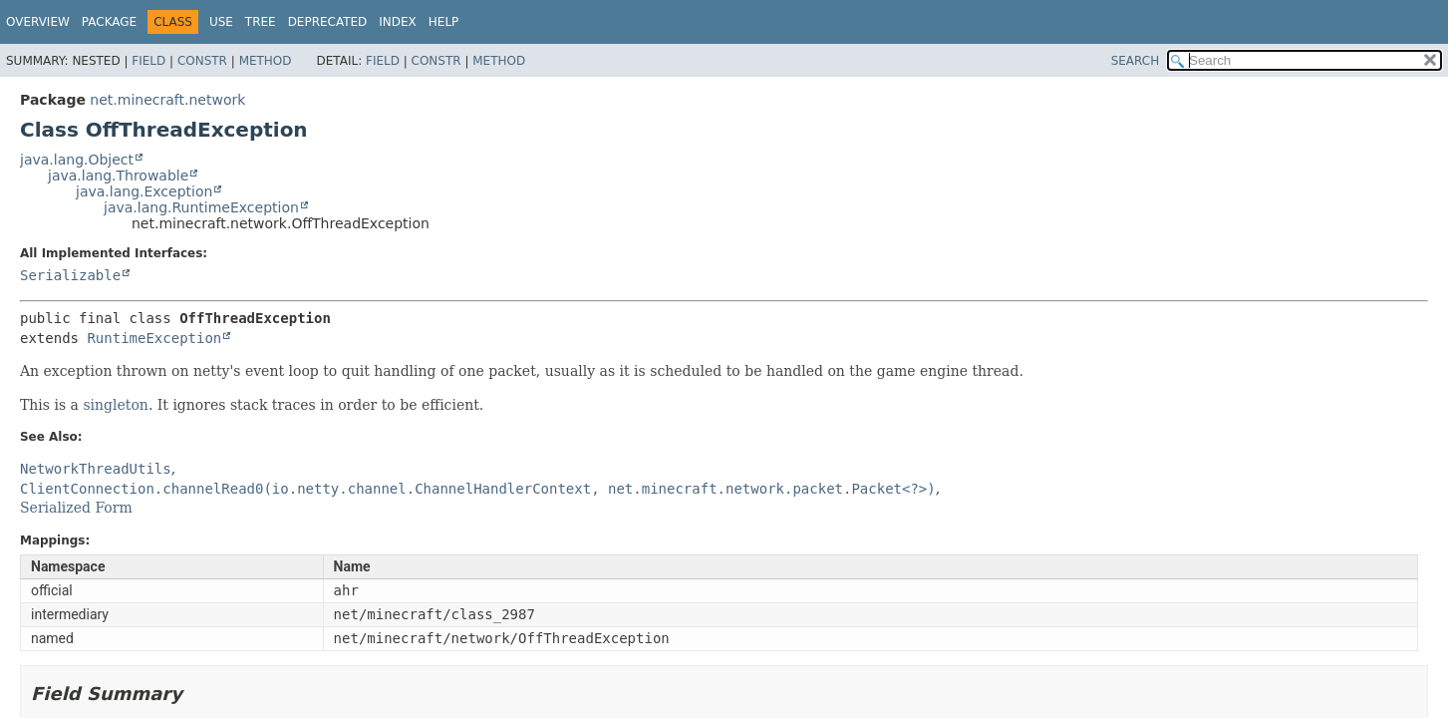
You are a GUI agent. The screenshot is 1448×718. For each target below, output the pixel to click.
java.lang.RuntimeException (201, 207)
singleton (115, 405)
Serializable (70, 275)
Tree (260, 22)
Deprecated (328, 22)
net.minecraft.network (167, 100)
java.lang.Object (77, 160)
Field (148, 61)
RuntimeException (154, 338)
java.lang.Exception (144, 191)
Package (109, 22)
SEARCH (1135, 61)
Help (444, 22)
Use (221, 22)
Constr (202, 61)
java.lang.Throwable (118, 175)
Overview (38, 22)
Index (398, 22)
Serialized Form (76, 508)
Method (265, 61)
